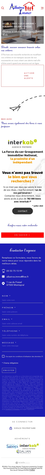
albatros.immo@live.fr (17, 276)
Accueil (5, 23)
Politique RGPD (23, 470)
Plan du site (19, 468)
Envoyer (9, 370)
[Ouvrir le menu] (42, 8)
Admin (39, 468)
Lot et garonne (26, 23)
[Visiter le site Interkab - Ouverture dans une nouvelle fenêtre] (29, 446)
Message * (9, 343)
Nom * (6, 296)
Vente (14, 23)
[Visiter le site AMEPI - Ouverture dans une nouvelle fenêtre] (12, 446)
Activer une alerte (20, 75)
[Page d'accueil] (22, 8)
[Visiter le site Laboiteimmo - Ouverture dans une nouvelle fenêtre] (22, 463)
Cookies (32, 470)
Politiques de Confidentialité (34, 408)
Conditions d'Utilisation (12, 409)
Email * (7, 319)
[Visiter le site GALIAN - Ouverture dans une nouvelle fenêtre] (23, 451)
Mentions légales (29, 468)
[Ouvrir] (2, 8)
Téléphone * (11, 331)
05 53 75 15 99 (14, 270)
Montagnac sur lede (11, 26)
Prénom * (9, 308)
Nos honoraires (8, 468)
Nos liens (13, 470)
